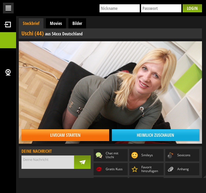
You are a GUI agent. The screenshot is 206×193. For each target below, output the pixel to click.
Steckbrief (31, 23)
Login (192, 8)
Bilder (77, 23)
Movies (56, 23)
